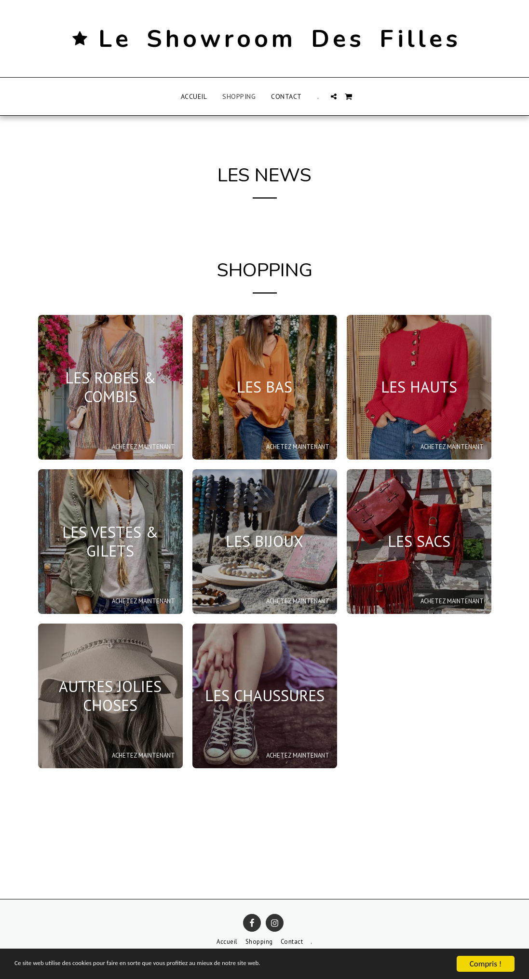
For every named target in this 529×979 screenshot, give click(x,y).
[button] (333, 96)
